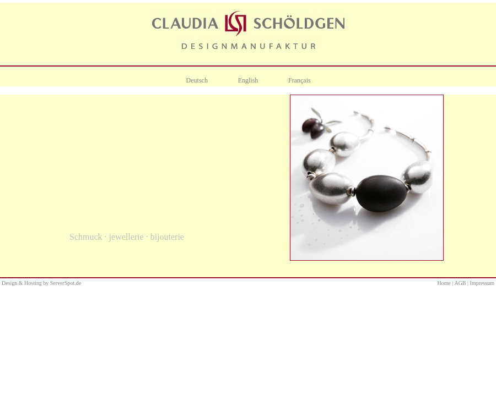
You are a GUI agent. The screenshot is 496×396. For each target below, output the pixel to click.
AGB (460, 283)
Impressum (482, 283)
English (248, 80)
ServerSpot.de (65, 283)
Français (299, 80)
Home (444, 283)
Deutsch (197, 80)
